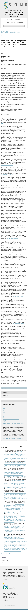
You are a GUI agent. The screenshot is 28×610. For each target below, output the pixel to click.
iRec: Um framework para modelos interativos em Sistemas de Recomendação (15, 463)
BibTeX (4, 412)
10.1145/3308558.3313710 (18, 323)
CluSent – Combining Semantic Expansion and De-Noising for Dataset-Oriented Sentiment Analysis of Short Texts (14, 505)
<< (1, 553)
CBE (3, 413)
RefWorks (4, 420)
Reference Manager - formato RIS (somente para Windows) (13, 423)
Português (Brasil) (6, 560)
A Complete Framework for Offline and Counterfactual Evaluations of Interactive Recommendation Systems (14, 537)
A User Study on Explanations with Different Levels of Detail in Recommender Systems (15, 545)
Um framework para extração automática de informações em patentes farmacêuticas (14, 482)
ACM (4, 409)
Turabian (4, 421)
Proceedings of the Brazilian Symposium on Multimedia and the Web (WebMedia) (14, 13)
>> (9, 553)
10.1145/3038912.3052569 (12, 238)
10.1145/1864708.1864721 (7, 174)
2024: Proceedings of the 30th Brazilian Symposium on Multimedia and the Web (11, 33)
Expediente (20, 22)
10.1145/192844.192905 (18, 296)
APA (3, 410)
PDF (4, 388)
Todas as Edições (15, 19)
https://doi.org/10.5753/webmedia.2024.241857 (15, 64)
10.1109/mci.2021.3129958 (7, 165)
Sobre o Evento (10, 22)
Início (2, 31)
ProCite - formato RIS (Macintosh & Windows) (11, 419)
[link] (2, 123)
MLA (3, 417)
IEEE (3, 416)
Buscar (14, 26)
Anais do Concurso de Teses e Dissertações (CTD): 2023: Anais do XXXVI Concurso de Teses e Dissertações (15, 465)
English (3, 562)
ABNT (4, 408)
